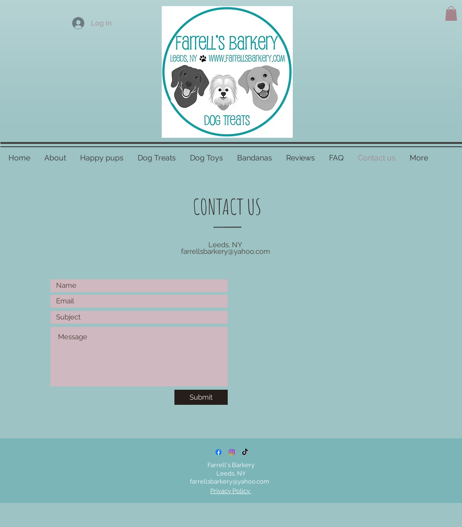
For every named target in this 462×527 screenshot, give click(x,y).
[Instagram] (232, 452)
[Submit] (201, 397)
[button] (451, 13)
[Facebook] (218, 452)
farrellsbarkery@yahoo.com (225, 251)
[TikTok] (245, 452)
